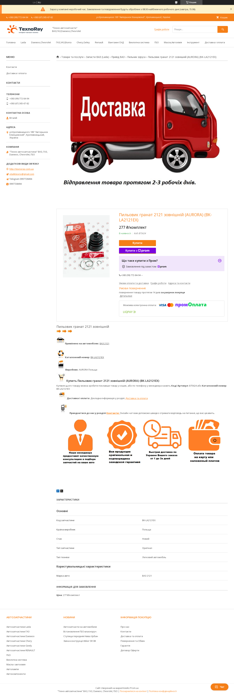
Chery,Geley (83, 42)
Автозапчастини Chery (19, 640)
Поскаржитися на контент (133, 691)
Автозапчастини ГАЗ (17, 631)
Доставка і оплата (215, 42)
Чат (219, 687)
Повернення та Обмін (133, 640)
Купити (137, 242)
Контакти (11, 67)
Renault (99, 42)
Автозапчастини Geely (19, 645)
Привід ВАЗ (118, 57)
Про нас (125, 626)
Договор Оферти (130, 650)
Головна (11, 42)
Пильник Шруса (136, 57)
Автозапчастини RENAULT (20, 650)
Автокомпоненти (16, 673)
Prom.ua (134, 688)
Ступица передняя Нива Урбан (80, 636)
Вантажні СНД (116, 42)
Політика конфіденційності (163, 691)
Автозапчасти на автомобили (80, 626)
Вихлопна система (139, 42)
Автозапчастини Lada (18, 626)
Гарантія (125, 645)
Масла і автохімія (15, 664)
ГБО (157, 42)
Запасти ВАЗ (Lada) (97, 57)
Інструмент (193, 42)
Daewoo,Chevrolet (41, 42)
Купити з (137, 250)
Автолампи (12, 669)
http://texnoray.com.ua (21, 169)
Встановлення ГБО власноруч (79, 631)
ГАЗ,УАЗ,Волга (63, 42)
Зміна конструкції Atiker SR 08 (79, 640)
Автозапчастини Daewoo (20, 636)
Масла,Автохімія (173, 42)
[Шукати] (222, 29)
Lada (23, 42)
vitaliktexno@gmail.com (21, 174)
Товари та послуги (72, 57)
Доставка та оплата (136, 398)
